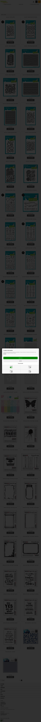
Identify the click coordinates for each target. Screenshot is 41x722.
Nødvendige (11, 367)
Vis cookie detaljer (20, 363)
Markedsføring (29, 367)
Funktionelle (11, 371)
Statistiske (29, 371)
